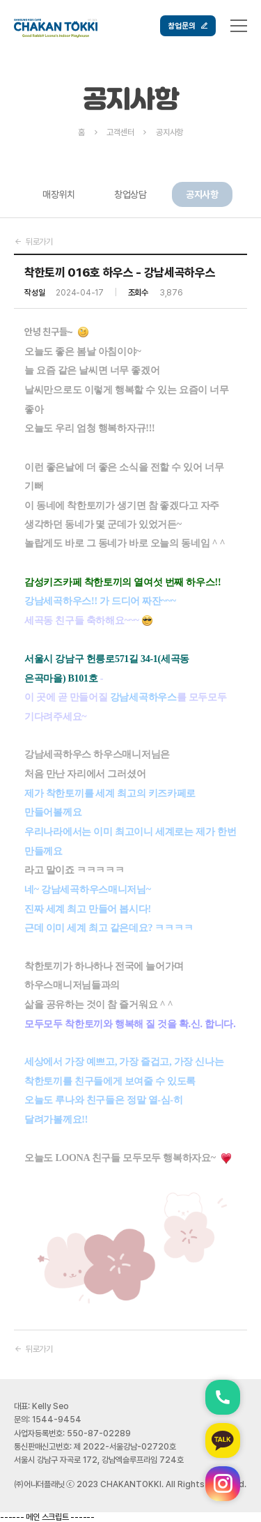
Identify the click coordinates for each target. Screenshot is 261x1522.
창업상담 (130, 194)
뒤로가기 (33, 242)
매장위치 (58, 194)
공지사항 (202, 194)
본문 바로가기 (0, 0)
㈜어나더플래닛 (39, 1484)
